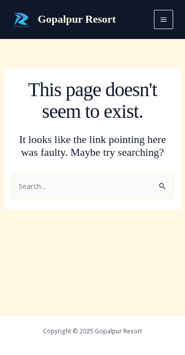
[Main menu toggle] (163, 19)
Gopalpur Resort (77, 19)
